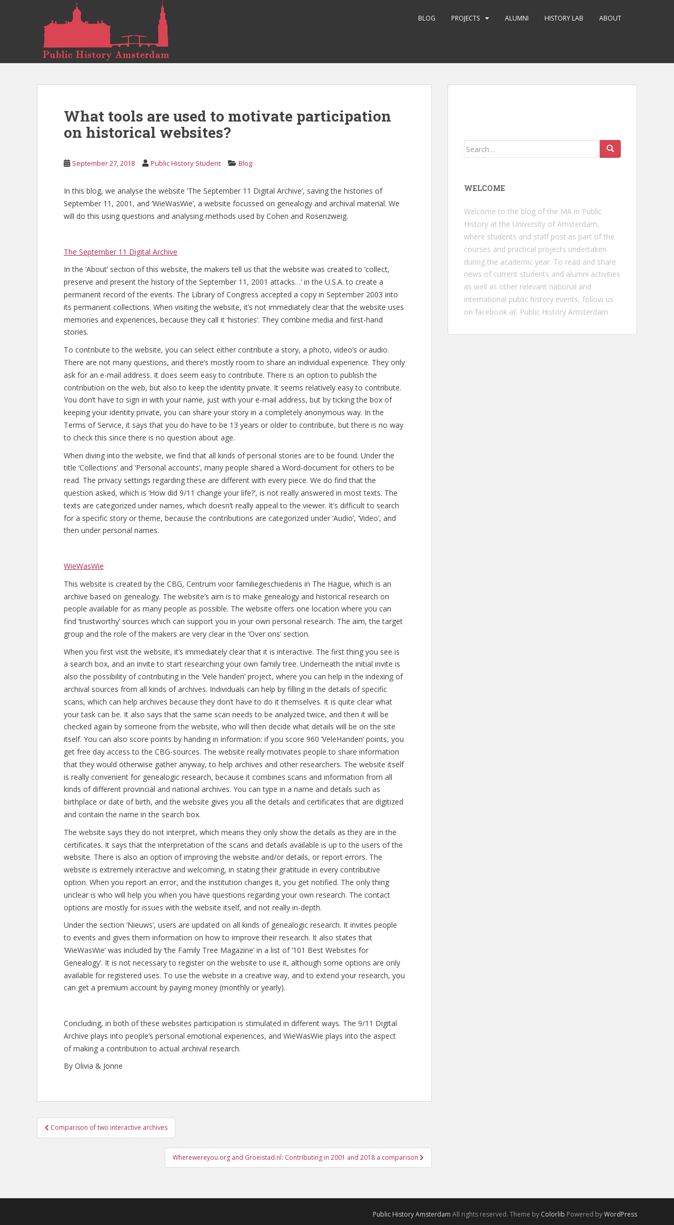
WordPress (620, 1214)
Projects (465, 18)
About (610, 18)
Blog (426, 18)
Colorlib (553, 1214)
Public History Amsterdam (564, 312)
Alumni (517, 18)
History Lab (563, 18)
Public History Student (186, 163)
